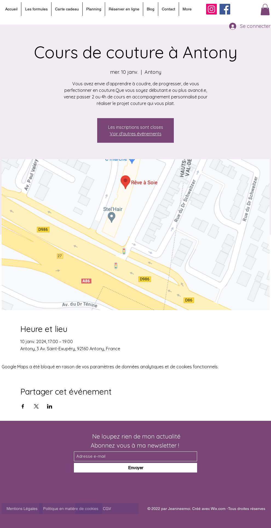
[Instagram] (211, 9)
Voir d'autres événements (136, 133)
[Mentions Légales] (22, 508)
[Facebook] (225, 9)
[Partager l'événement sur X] (36, 406)
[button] (265, 9)
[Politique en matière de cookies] (70, 508)
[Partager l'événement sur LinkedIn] (49, 406)
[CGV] (107, 508)
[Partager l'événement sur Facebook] (22, 406)
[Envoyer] (135, 467)
